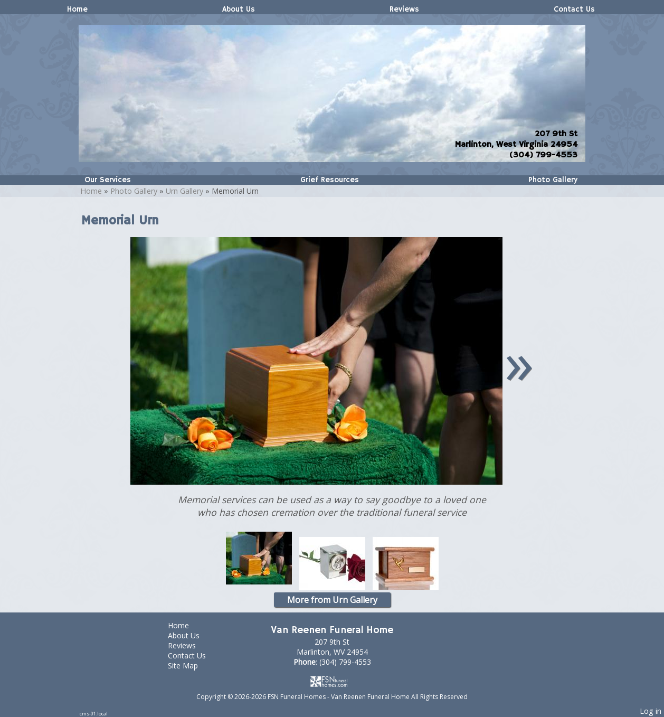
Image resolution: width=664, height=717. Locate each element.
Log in (650, 711)
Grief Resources (329, 180)
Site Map (191, 666)
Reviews (404, 9)
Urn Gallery (184, 191)
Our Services (107, 180)
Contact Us (574, 9)
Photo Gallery (552, 180)
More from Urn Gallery (332, 600)
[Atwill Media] (332, 681)
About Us (238, 9)
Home (77, 9)
